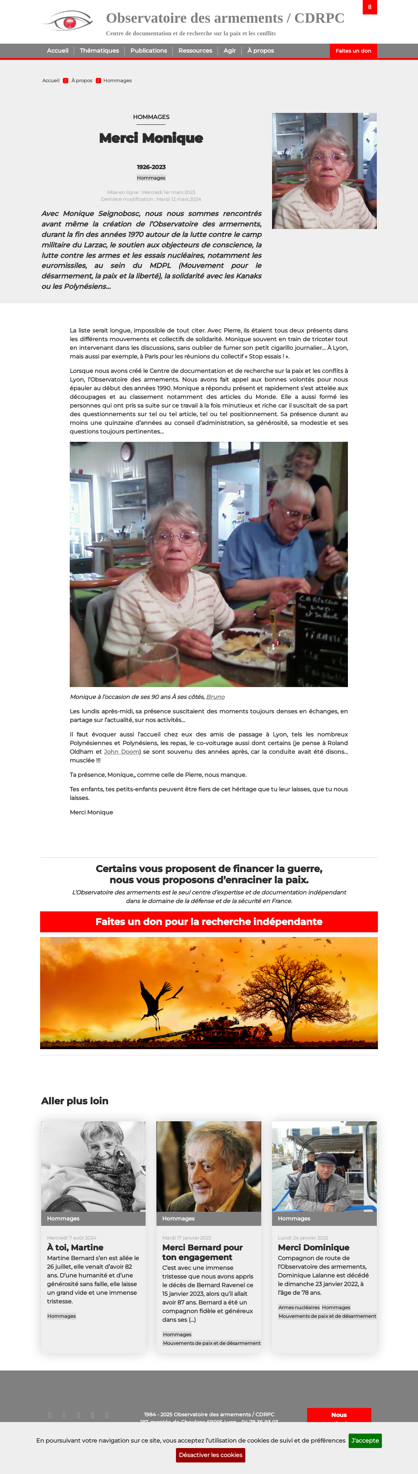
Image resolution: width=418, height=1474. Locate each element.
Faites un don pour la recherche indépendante (208, 921)
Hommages (117, 80)
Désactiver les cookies (210, 1455)
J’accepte (365, 1440)
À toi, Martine (75, 1248)
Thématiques (99, 50)
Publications (148, 50)
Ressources (195, 50)
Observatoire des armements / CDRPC (225, 18)
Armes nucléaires (299, 1307)
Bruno (215, 697)
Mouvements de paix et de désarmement (211, 1343)
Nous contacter (339, 1419)
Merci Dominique (313, 1248)
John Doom (121, 751)
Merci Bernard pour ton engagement (202, 1252)
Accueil (57, 50)
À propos (260, 50)
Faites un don (353, 51)
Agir (230, 50)
